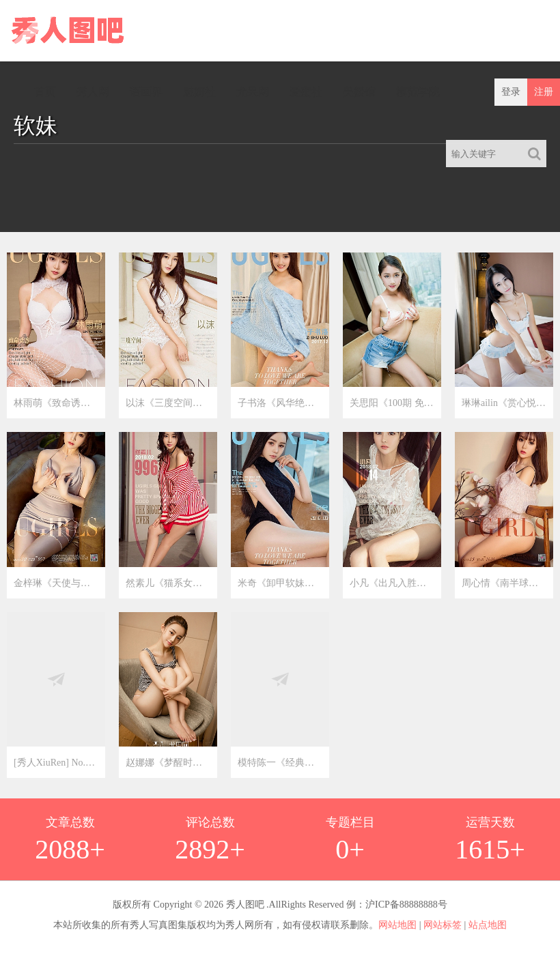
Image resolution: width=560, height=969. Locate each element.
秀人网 (92, 92)
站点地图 (487, 925)
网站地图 (397, 925)
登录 (510, 92)
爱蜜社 (306, 92)
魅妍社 (199, 92)
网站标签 (442, 925)
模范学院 (418, 92)
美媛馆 (359, 92)
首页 (45, 92)
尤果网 (252, 92)
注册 (543, 92)
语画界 (146, 92)
